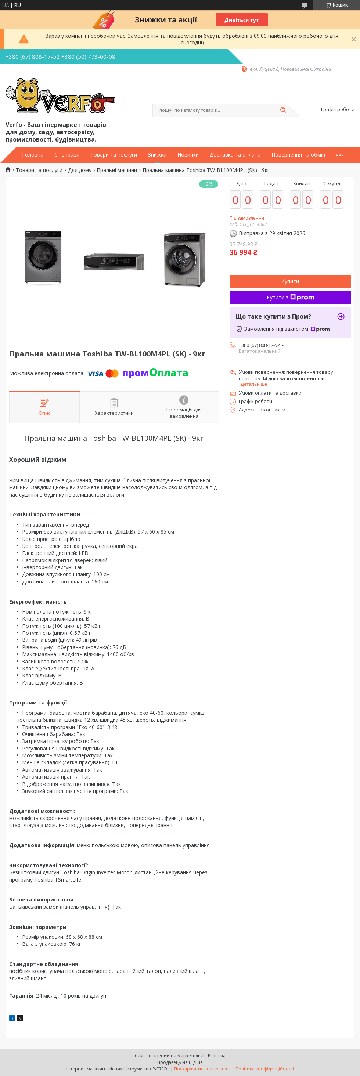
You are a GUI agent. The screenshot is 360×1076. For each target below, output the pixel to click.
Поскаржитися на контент (202, 1069)
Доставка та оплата (235, 154)
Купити (290, 281)
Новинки (188, 154)
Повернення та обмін (298, 154)
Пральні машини (117, 170)
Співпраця (66, 154)
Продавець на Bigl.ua (180, 1062)
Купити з (290, 297)
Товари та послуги (113, 154)
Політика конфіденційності (264, 1069)
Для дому (79, 170)
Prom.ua (217, 1056)
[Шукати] (283, 110)
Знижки (157, 154)
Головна (32, 154)
